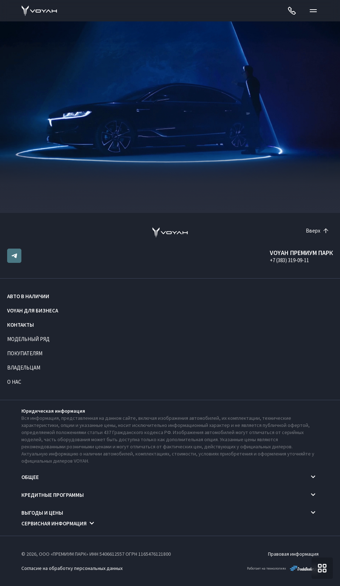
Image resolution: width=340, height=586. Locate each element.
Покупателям (24, 353)
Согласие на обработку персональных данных (72, 568)
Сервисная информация (54, 523)
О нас (14, 381)
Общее (30, 477)
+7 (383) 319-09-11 (289, 260)
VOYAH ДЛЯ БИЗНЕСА (32, 310)
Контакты (20, 324)
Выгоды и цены (42, 512)
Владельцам (23, 367)
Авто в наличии (28, 296)
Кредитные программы (52, 494)
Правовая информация (293, 554)
